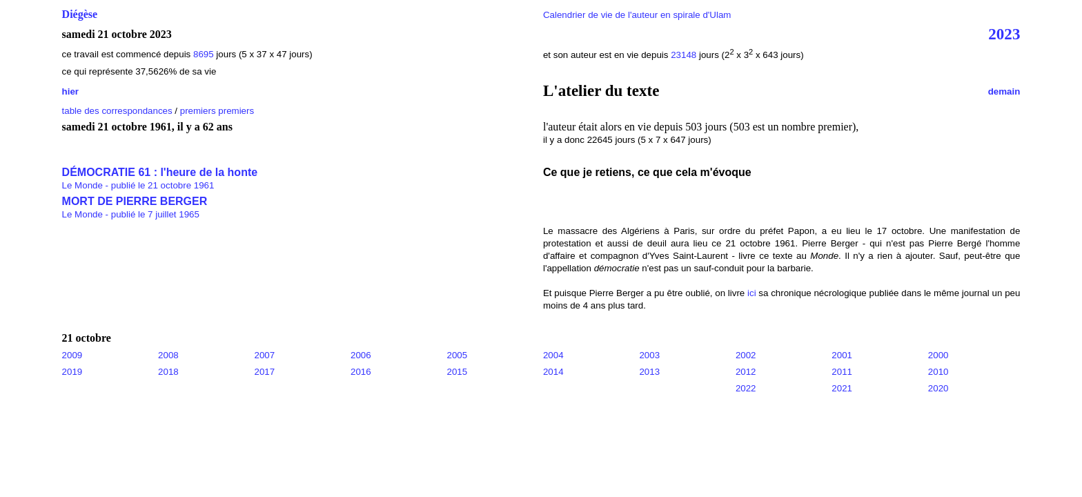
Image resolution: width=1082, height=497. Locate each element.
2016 (361, 372)
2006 (361, 355)
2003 (649, 355)
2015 (456, 372)
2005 (456, 355)
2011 (842, 372)
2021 (842, 388)
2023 (1004, 34)
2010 (938, 372)
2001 (842, 355)
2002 (746, 355)
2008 (168, 355)
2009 (72, 355)
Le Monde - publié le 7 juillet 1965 (130, 214)
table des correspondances (117, 111)
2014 (553, 372)
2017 (265, 372)
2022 (746, 388)
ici (751, 293)
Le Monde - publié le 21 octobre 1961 (138, 185)
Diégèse (80, 14)
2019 (72, 372)
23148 (683, 55)
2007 (265, 355)
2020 (938, 388)
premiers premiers (217, 111)
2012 (746, 372)
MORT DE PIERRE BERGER (135, 201)
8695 (203, 54)
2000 (938, 355)
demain (1004, 91)
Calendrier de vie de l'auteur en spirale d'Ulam (637, 15)
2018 (168, 372)
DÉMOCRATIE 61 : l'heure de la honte (160, 172)
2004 (553, 355)
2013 (649, 372)
